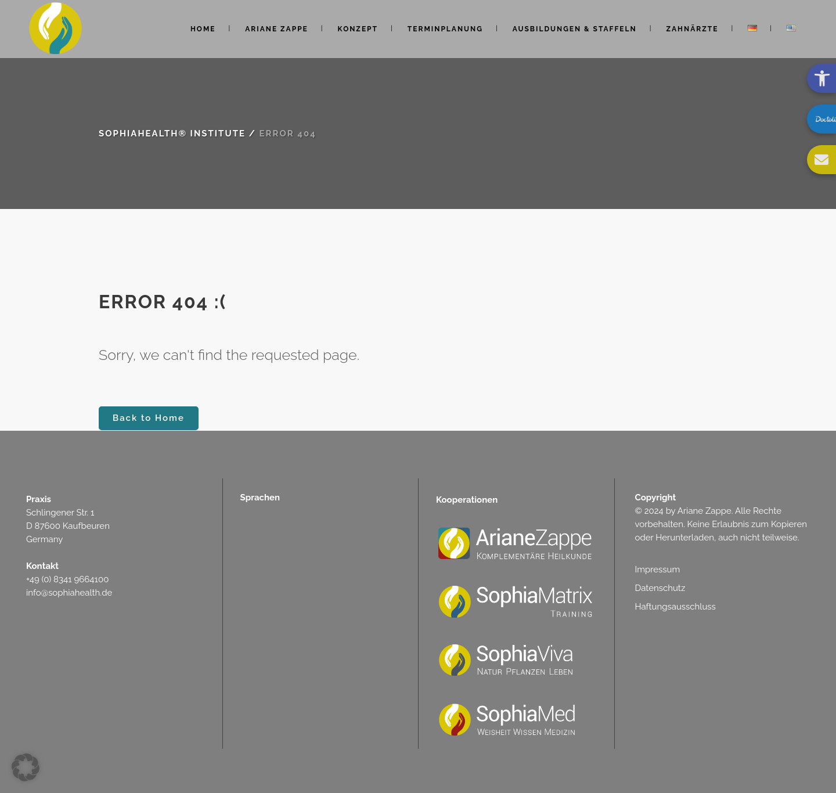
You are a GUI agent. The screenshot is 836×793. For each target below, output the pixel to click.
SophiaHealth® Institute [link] (172, 133)
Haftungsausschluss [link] (675, 606)
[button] (25, 767)
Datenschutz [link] (660, 588)
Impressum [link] (657, 569)
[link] (821, 78)
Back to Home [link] (149, 418)
